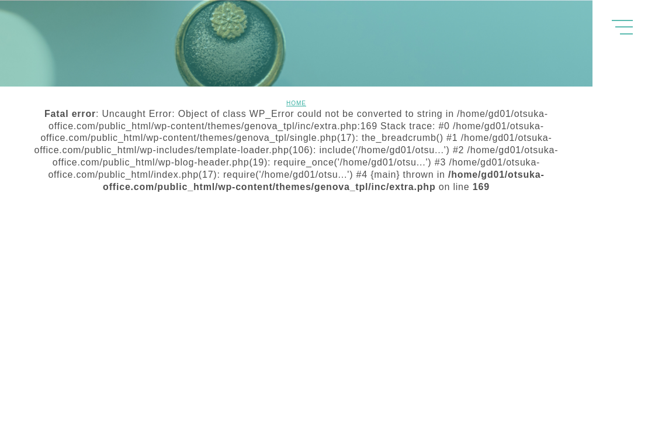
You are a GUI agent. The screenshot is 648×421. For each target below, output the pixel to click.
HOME (296, 103)
